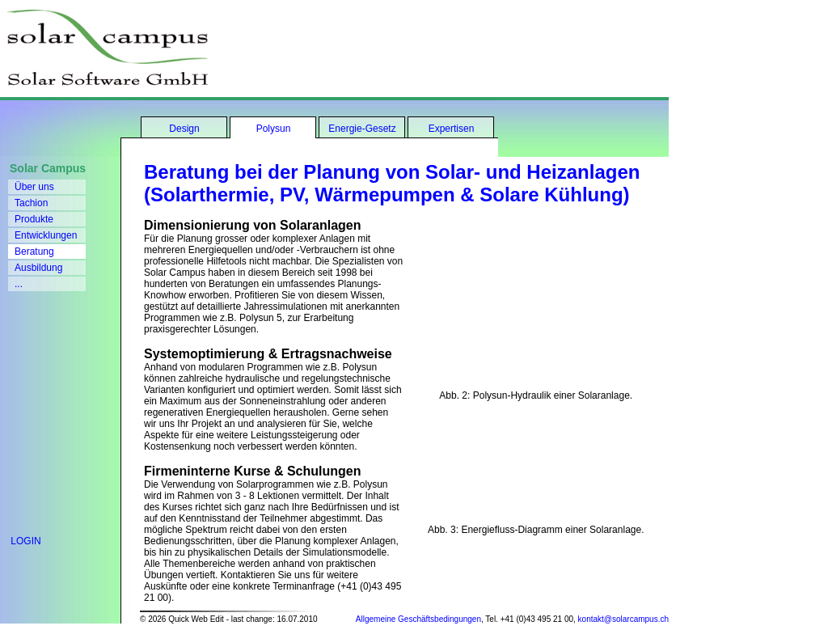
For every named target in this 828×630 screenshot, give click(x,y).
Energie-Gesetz (361, 128)
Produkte (34, 219)
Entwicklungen (46, 235)
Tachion (31, 203)
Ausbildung (38, 267)
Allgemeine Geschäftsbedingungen (418, 619)
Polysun (273, 128)
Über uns (34, 186)
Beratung (34, 251)
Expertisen (452, 128)
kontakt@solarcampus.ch (623, 619)
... (19, 284)
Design (184, 128)
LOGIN (20, 541)
